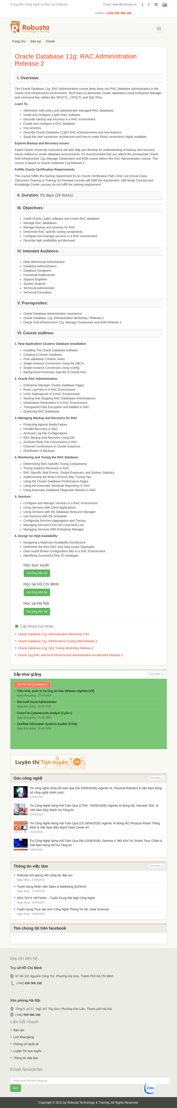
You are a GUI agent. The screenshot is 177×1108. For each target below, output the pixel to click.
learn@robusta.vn (125, 4)
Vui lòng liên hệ (37, 573)
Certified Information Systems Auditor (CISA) (47, 724)
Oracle (50, 41)
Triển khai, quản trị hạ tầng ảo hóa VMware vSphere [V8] (55, 691)
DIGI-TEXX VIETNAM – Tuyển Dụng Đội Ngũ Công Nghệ (56, 898)
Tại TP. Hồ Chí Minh (32, 684)
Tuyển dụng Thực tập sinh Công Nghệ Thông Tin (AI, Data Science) (63, 909)
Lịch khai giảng (23, 1037)
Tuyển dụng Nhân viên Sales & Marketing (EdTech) (51, 886)
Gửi (15, 1088)
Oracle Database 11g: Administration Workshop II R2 (53, 634)
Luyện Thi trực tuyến (27, 1051)
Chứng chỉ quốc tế (26, 1044)
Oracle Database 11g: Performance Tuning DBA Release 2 (58, 641)
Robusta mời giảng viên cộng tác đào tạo (45, 875)
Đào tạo (35, 41)
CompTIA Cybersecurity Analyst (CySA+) (44, 713)
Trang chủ (19, 41)
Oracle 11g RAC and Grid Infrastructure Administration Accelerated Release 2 (70, 655)
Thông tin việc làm (25, 1058)
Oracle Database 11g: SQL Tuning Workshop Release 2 (56, 648)
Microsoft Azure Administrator (37, 702)
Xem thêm (156, 674)
